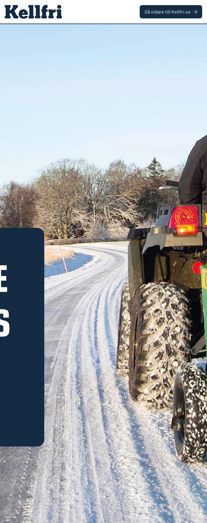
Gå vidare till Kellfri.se (171, 11)
